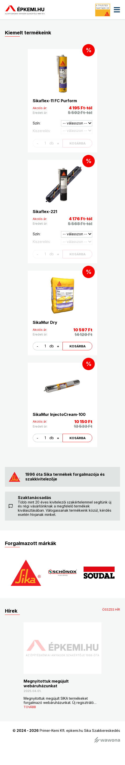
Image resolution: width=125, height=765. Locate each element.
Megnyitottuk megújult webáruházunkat (46, 683)
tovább (30, 707)
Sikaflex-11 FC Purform (55, 100)
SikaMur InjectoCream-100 (59, 414)
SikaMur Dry (45, 322)
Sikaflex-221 (45, 211)
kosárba (77, 346)
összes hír (111, 609)
